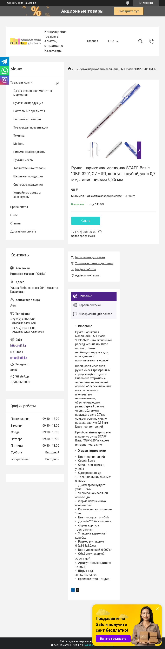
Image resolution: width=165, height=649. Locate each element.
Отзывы (15, 223)
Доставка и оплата (23, 231)
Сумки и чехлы (23, 160)
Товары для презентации (30, 127)
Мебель (18, 143)
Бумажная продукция (28, 103)
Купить (86, 220)
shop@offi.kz (18, 357)
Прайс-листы (19, 207)
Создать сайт (15, 2)
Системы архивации (27, 119)
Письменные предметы (29, 151)
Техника (19, 135)
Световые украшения (28, 184)
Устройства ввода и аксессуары (27, 194)
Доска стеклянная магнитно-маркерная (33, 93)
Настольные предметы (29, 111)
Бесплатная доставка (90, 257)
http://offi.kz (18, 345)
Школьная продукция (28, 176)
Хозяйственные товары (29, 168)
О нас (14, 215)
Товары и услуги (21, 82)
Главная (92, 41)
